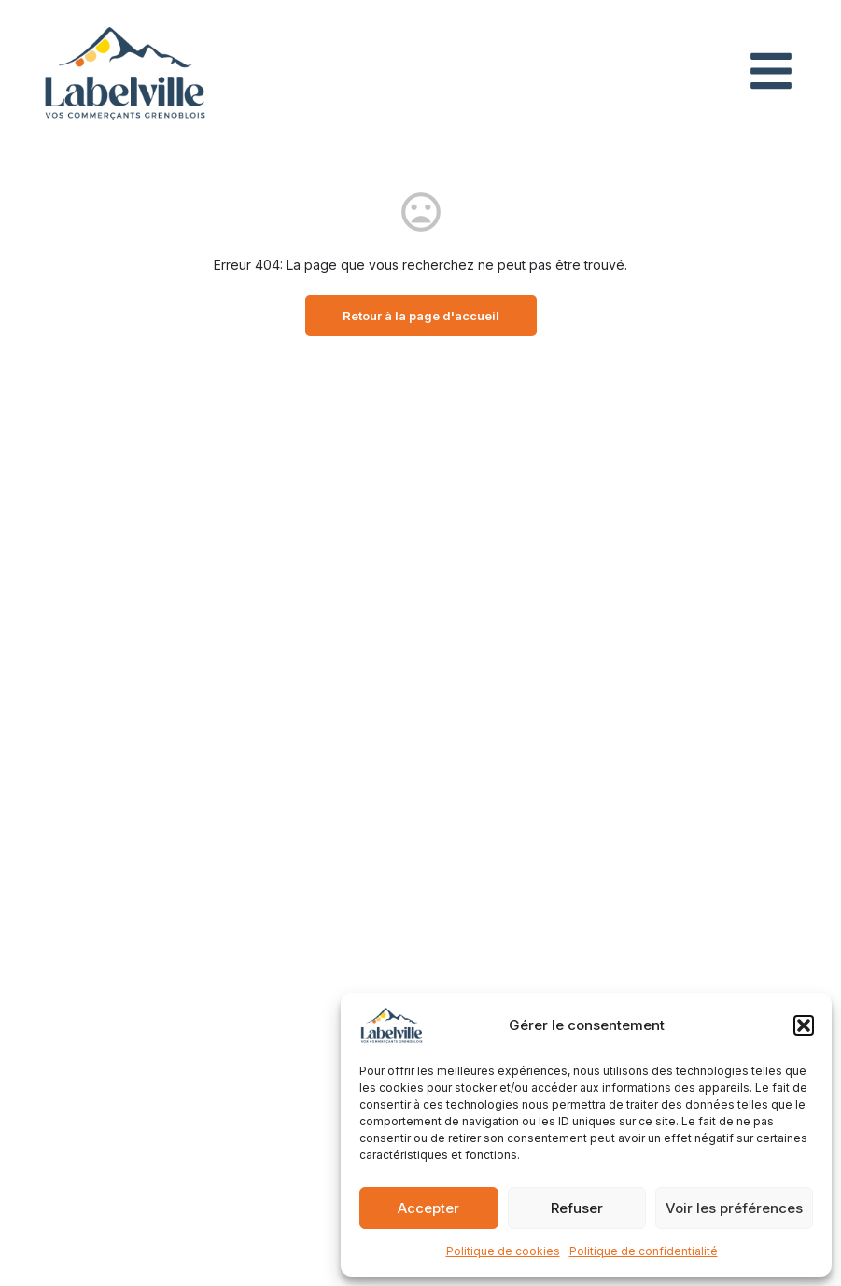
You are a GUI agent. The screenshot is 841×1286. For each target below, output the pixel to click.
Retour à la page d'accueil (421, 315)
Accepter (428, 1208)
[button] (803, 1025)
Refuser (577, 1208)
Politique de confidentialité (643, 1251)
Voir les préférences (734, 1208)
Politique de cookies (503, 1251)
